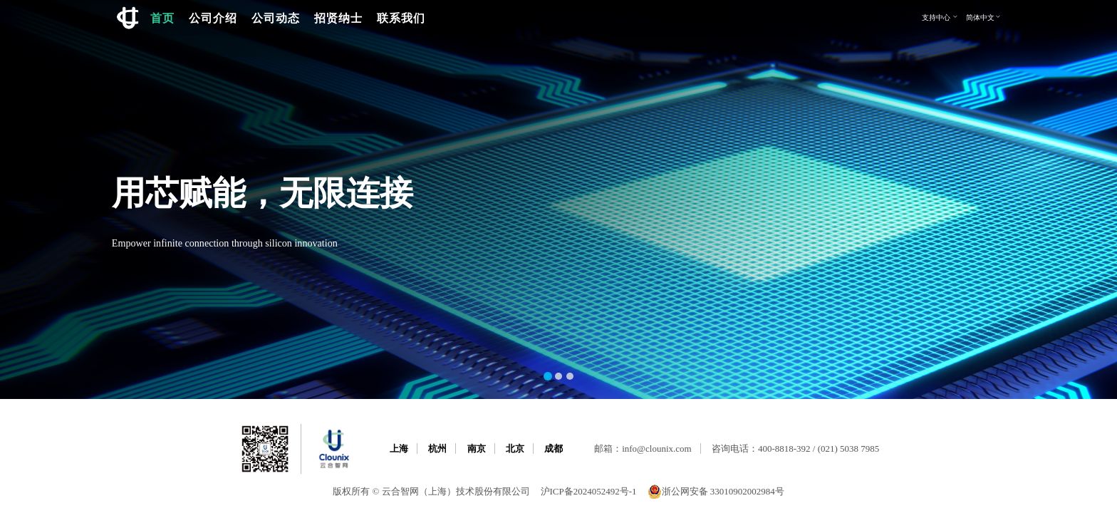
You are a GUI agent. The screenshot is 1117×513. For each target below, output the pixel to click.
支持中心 (941, 17)
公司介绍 (213, 17)
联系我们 (401, 17)
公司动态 (275, 17)
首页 (162, 17)
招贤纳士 (338, 17)
